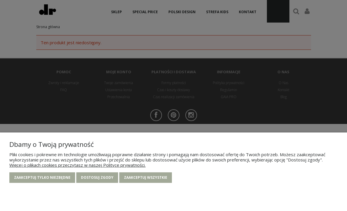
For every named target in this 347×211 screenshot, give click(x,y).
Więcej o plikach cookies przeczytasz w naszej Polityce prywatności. (77, 165)
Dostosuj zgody (97, 177)
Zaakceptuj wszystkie (145, 177)
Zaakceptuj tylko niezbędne (42, 177)
